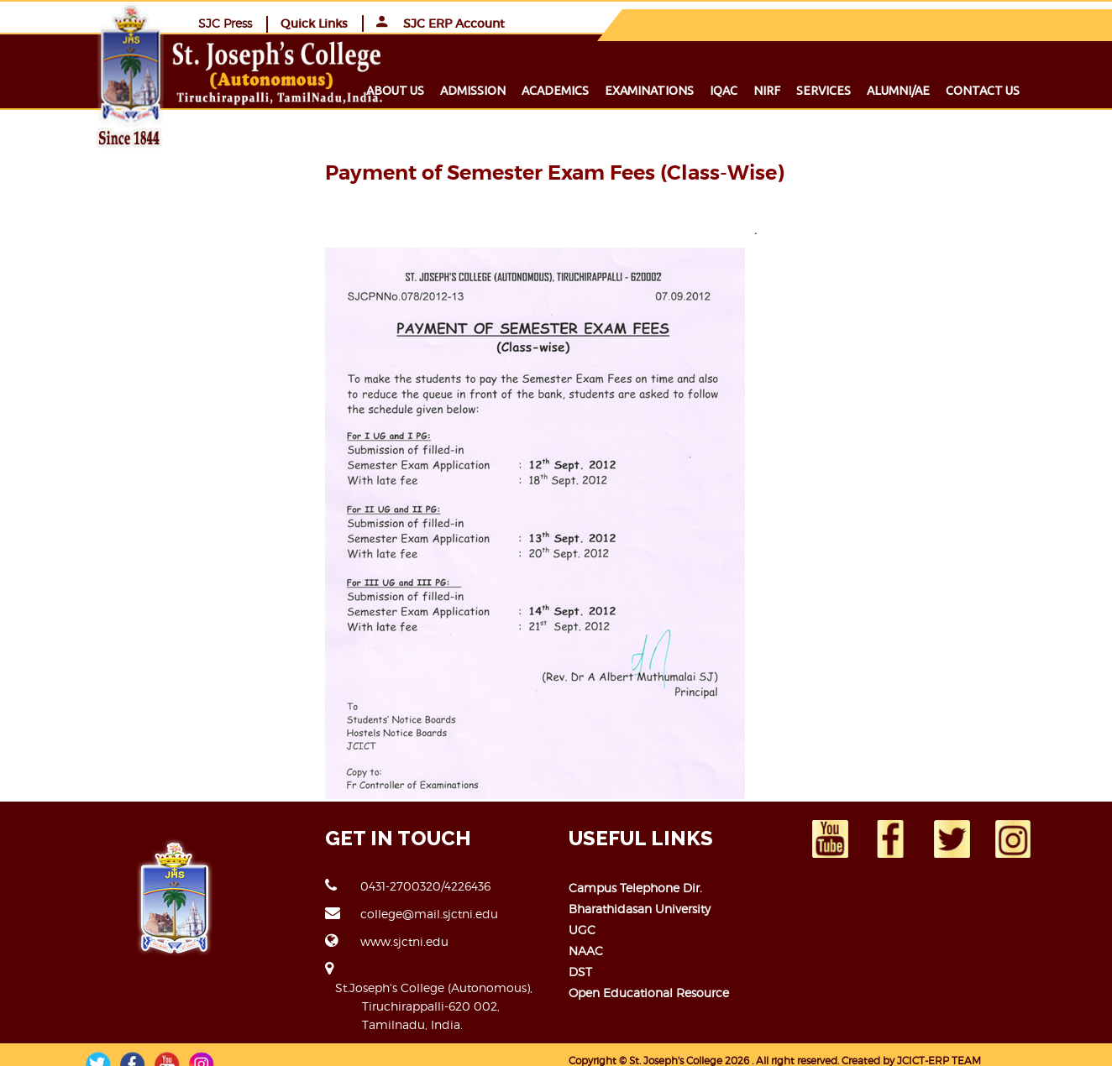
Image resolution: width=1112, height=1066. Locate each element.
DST (580, 971)
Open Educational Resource (649, 992)
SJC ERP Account (995, 22)
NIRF (794, 90)
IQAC (751, 90)
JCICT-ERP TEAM (939, 1041)
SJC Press (780, 22)
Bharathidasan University (640, 908)
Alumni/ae (925, 90)
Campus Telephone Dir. (635, 887)
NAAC (586, 950)
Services (851, 90)
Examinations (676, 90)
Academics (582, 90)
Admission (500, 90)
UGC (582, 929)
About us (423, 90)
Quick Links (869, 22)
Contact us (1010, 90)
